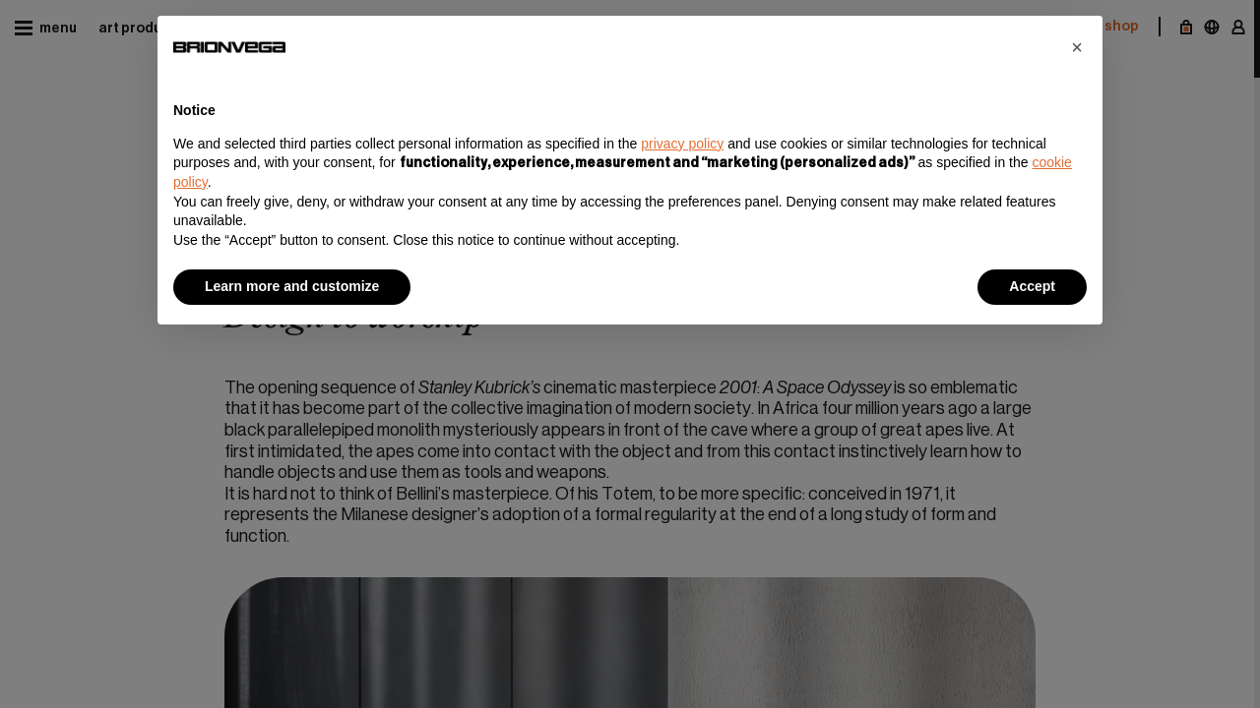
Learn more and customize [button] (292, 286)
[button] (1077, 47)
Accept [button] (1032, 286)
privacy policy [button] (682, 143)
